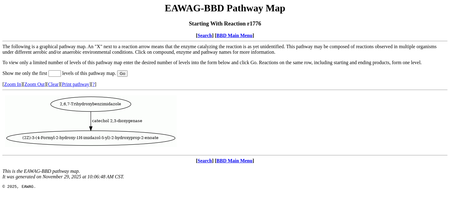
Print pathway (75, 84)
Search (205, 35)
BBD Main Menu (234, 35)
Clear (53, 84)
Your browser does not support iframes (225, 123)
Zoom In (12, 84)
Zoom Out (35, 84)
